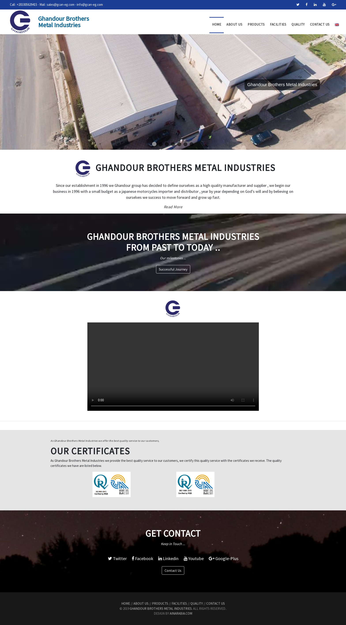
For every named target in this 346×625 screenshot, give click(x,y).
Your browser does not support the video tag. (173, 366)
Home (216, 24)
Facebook (142, 558)
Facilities (278, 24)
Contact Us (320, 24)
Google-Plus (223, 558)
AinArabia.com (181, 613)
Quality (298, 24)
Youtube (194, 558)
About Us (234, 24)
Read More (173, 206)
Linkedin (168, 558)
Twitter (117, 558)
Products (256, 24)
